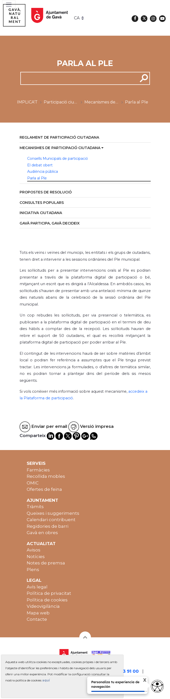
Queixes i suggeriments (53, 513)
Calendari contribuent (51, 519)
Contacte (37, 619)
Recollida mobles (46, 476)
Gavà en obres (42, 532)
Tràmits (35, 506)
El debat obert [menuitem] (40, 165)
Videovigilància (43, 606)
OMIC (33, 482)
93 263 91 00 (125, 671)
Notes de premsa (46, 562)
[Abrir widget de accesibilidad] (157, 686)
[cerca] (77, 78)
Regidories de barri (47, 526)
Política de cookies (47, 599)
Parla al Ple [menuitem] (37, 178)
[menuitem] (85, 138)
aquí (46, 680)
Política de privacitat (49, 593)
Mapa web (38, 612)
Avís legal (37, 586)
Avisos (33, 549)
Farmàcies (38, 469)
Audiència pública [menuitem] (42, 171)
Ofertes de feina (44, 489)
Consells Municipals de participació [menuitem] (57, 158)
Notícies (36, 556)
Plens (33, 569)
